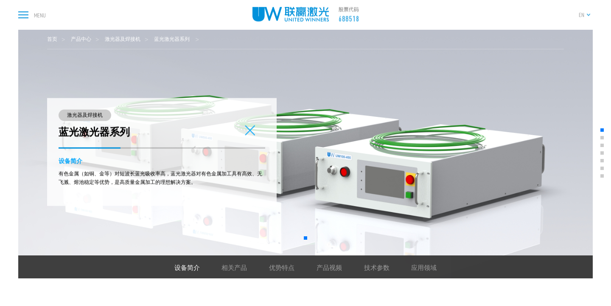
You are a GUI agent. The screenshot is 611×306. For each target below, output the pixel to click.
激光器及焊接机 (122, 39)
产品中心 (81, 39)
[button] (305, 238)
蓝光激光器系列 (172, 39)
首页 (52, 39)
